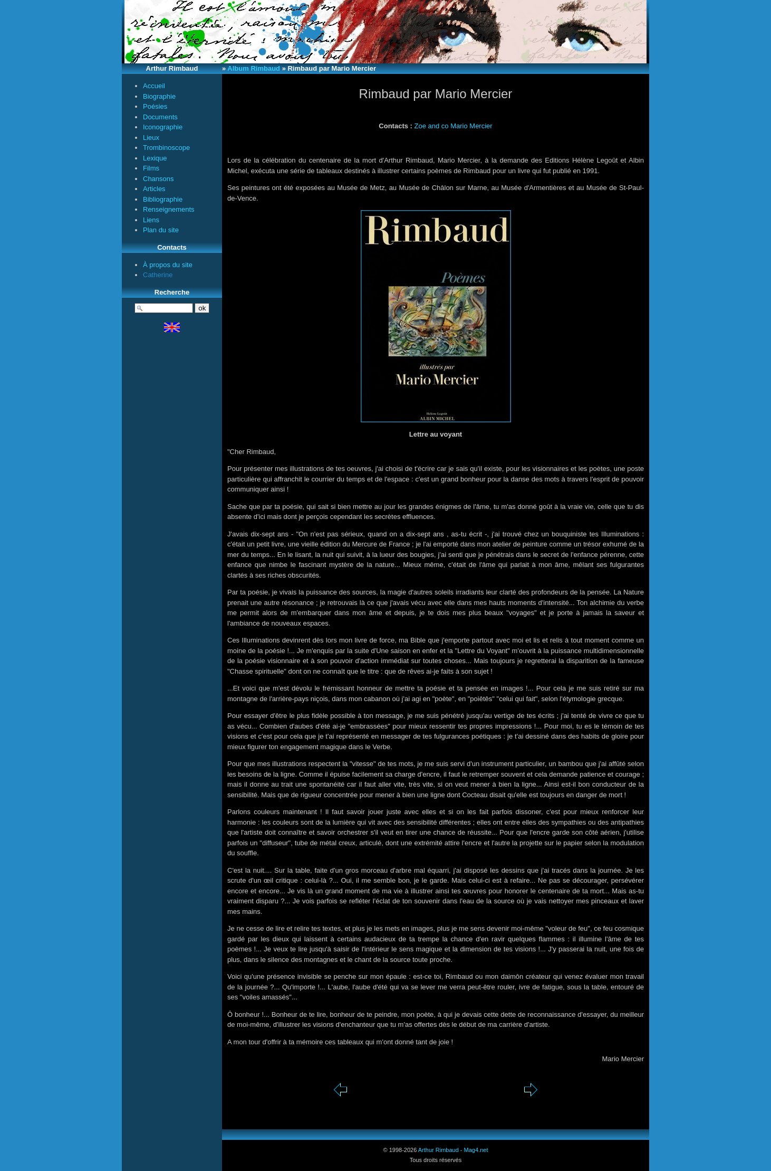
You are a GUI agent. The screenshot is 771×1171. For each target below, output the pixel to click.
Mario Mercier (471, 126)
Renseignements (169, 209)
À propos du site (167, 265)
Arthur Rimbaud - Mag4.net (453, 1150)
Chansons (158, 179)
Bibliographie (162, 199)
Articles (154, 189)
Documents (160, 117)
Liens (151, 220)
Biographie (159, 96)
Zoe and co (432, 126)
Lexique (155, 158)
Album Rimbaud (253, 68)
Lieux (151, 137)
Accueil (154, 86)
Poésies (155, 106)
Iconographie (162, 127)
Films (151, 168)
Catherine (157, 275)
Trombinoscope (166, 148)
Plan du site (161, 230)
